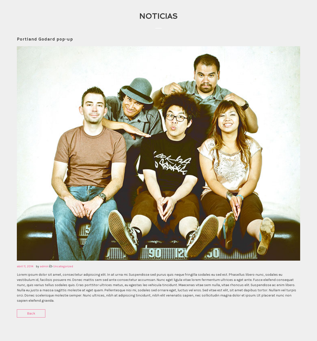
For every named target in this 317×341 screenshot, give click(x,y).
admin (44, 266)
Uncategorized (63, 266)
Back (31, 313)
